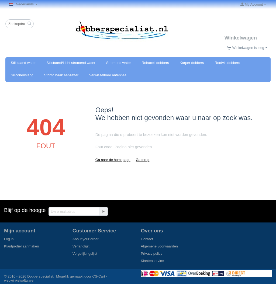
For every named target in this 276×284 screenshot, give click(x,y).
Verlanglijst (81, 246)
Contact (147, 239)
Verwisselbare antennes (107, 75)
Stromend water (118, 63)
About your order (86, 239)
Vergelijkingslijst (85, 253)
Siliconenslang (22, 75)
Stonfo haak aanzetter (61, 75)
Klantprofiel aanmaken (21, 246)
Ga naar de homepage (112, 160)
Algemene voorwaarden (159, 246)
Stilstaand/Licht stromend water (71, 63)
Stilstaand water (23, 63)
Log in (8, 239)
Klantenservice (152, 261)
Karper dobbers (192, 63)
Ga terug (143, 160)
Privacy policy (151, 253)
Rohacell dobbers (155, 63)
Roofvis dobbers (227, 63)
